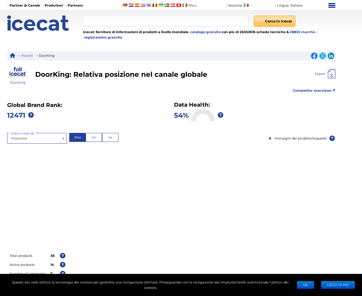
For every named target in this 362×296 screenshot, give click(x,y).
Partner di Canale (25, 5)
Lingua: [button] (282, 5)
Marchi (27, 55)
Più (192, 5)
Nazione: (234, 5)
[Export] (325, 74)
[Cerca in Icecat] (274, 21)
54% (181, 114)
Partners (75, 5)
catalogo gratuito (205, 31)
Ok (305, 284)
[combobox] (166, 21)
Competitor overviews (314, 89)
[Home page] (45, 23)
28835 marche (303, 31)
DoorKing (18, 82)
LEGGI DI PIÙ (338, 284)
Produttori (54, 5)
